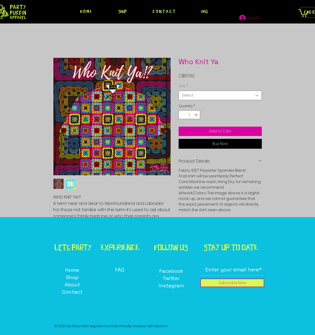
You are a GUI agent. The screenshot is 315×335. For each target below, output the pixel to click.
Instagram (171, 285)
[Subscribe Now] (232, 283)
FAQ (119, 269)
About (72, 284)
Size (183, 86)
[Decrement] (182, 115)
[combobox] (220, 95)
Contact (72, 291)
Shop (72, 277)
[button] (303, 12)
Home (72, 270)
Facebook (171, 271)
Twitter (171, 278)
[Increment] (196, 115)
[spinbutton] (189, 115)
